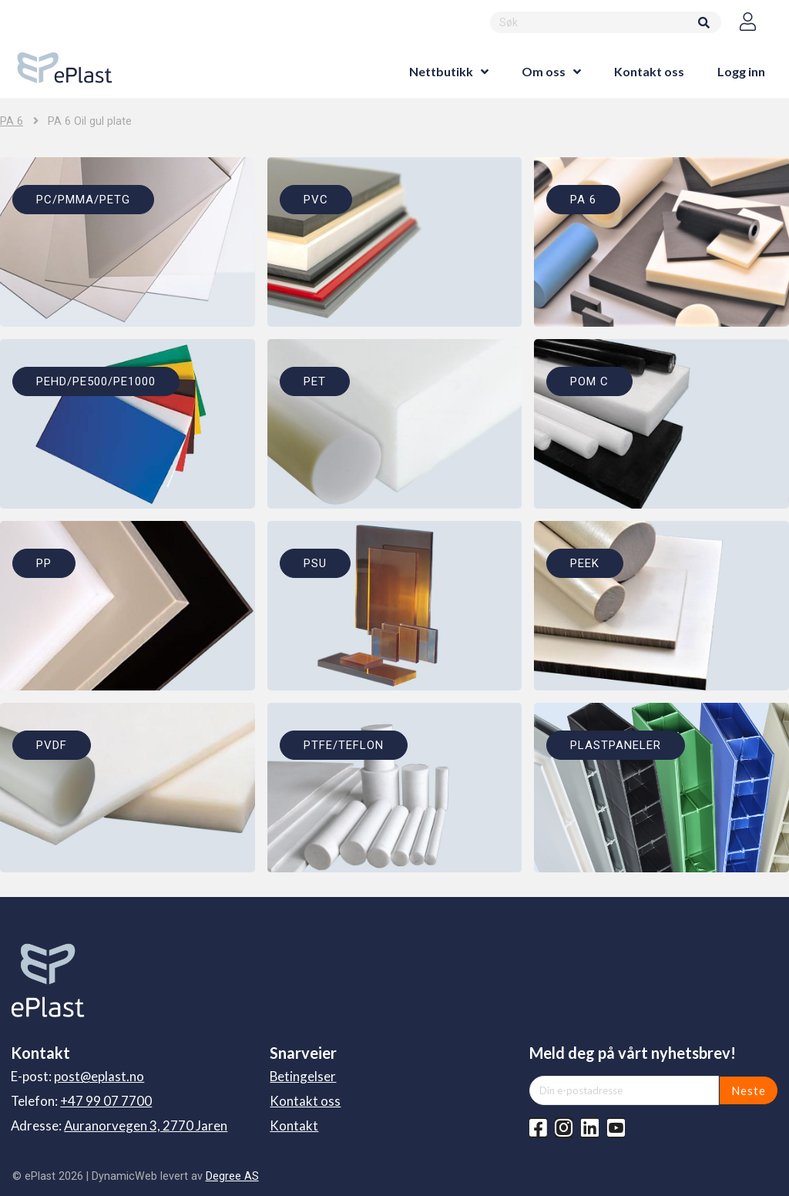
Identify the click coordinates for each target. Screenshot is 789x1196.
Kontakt (294, 1125)
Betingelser (303, 1076)
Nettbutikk (441, 71)
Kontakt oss (649, 71)
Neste (748, 1090)
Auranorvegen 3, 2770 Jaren (145, 1125)
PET (315, 381)
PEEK (584, 563)
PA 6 (11, 121)
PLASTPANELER (615, 745)
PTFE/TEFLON (344, 745)
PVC (316, 200)
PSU (315, 563)
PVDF (51, 745)
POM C (589, 381)
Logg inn (741, 71)
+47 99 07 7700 (106, 1101)
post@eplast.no (99, 1076)
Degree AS (232, 1176)
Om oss (544, 71)
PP (44, 563)
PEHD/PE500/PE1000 (96, 381)
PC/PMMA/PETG (83, 200)
